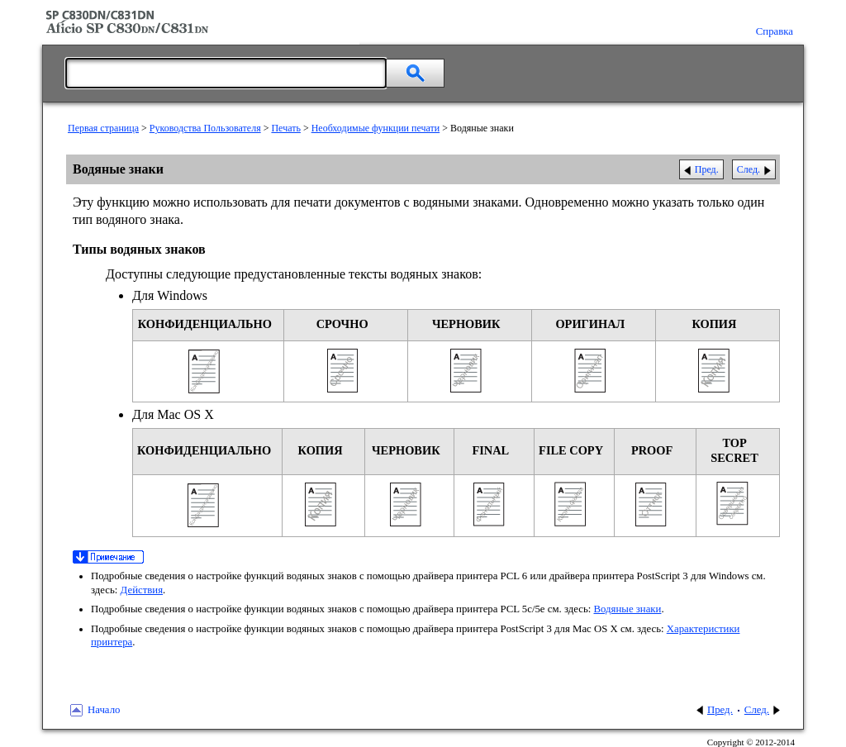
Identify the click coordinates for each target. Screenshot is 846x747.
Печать (285, 128)
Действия (142, 590)
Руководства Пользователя (205, 128)
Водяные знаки (628, 609)
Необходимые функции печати (375, 128)
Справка (774, 31)
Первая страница (103, 128)
